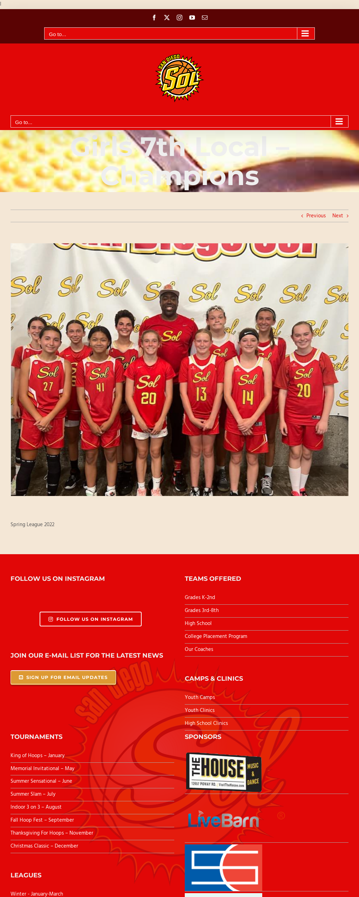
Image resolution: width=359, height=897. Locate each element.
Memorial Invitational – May (42, 769)
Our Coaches (199, 649)
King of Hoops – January (38, 756)
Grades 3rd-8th (202, 610)
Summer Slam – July (34, 794)
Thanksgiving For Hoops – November (52, 833)
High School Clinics (206, 723)
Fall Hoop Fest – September (43, 820)
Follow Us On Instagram (90, 619)
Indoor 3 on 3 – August (36, 807)
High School (198, 623)
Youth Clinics (200, 710)
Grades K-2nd (200, 597)
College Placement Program (216, 636)
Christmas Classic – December (44, 846)
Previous (316, 216)
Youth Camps (200, 697)
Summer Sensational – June (42, 781)
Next (337, 216)
